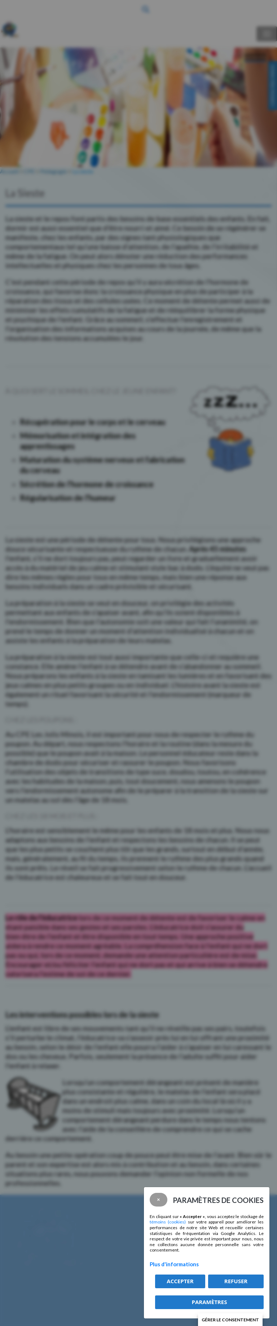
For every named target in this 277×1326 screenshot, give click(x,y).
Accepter (180, 1281)
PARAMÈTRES (209, 1301)
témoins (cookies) (168, 1222)
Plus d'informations (174, 1264)
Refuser (235, 1281)
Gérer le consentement (230, 1319)
